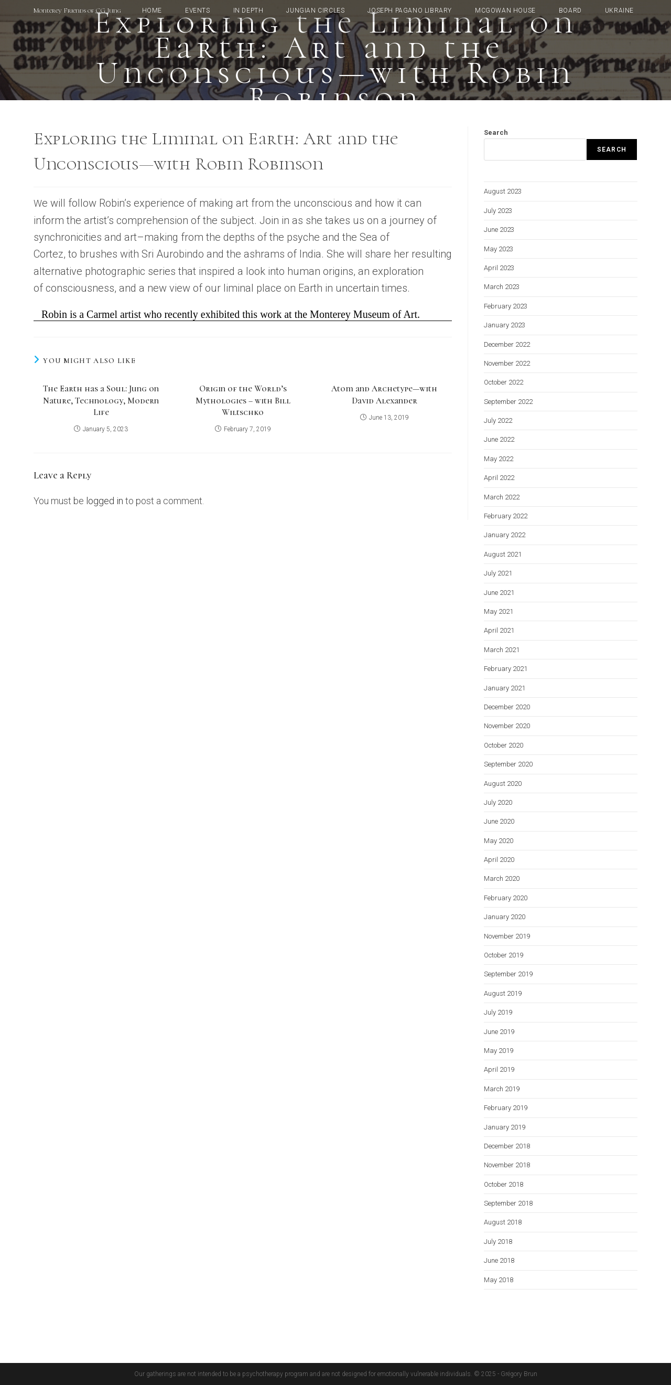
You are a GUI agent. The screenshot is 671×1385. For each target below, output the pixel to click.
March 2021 (502, 650)
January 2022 (504, 535)
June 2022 (499, 439)
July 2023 (498, 211)
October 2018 (503, 1184)
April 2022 (499, 478)
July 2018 (498, 1241)
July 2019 (498, 1012)
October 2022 (503, 382)
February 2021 (505, 669)
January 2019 (504, 1127)
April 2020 (499, 860)
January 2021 (504, 688)
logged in (104, 500)
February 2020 (505, 898)
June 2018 (499, 1260)
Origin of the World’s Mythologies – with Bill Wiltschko (243, 400)
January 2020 (504, 917)
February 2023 (505, 306)
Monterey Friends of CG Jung (77, 10)
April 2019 (499, 1069)
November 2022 (507, 363)
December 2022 (507, 344)
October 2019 (503, 955)
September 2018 (508, 1203)
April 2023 (499, 268)
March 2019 (502, 1089)
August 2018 (503, 1222)
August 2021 (503, 554)
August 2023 (503, 191)
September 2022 (508, 402)
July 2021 (498, 573)
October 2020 (503, 745)
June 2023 (499, 229)
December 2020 (507, 707)
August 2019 (503, 993)
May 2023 (498, 249)
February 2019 (505, 1108)
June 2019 (499, 1032)
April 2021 (499, 630)
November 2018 (507, 1165)
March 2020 (502, 878)
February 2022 (505, 516)
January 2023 (504, 325)
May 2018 (498, 1280)
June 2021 (499, 592)
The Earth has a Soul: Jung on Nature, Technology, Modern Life (101, 400)
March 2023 (502, 287)
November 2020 (507, 726)
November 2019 (507, 936)
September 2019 (508, 974)
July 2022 (498, 420)
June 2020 (499, 821)
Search (496, 132)
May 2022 (498, 459)
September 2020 (508, 764)
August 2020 (503, 783)
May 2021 (498, 611)
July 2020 (498, 802)
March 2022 (502, 497)
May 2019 (498, 1050)
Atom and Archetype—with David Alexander (384, 394)
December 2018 (507, 1146)
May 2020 (498, 841)
